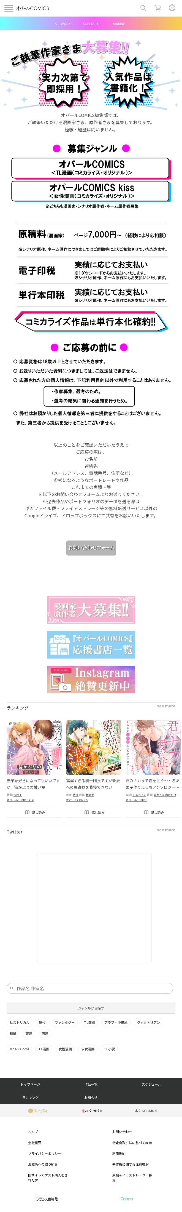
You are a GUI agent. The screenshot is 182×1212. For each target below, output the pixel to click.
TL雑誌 (89, 1022)
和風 (13, 1033)
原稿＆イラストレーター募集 (132, 1177)
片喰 (75, 795)
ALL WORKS (63, 23)
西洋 (45, 1033)
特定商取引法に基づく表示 (132, 1142)
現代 (42, 1022)
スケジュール (151, 1084)
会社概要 (34, 1142)
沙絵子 (17, 795)
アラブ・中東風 (115, 1022)
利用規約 (119, 1153)
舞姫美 (90, 795)
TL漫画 (43, 1048)
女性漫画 (65, 1048)
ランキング (30, 1097)
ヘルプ (33, 1131)
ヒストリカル (19, 1022)
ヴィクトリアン (148, 1022)
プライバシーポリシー (44, 1153)
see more (166, 705)
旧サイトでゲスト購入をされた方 (48, 1177)
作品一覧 (90, 1084)
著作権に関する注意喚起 (130, 1164)
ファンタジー (65, 1022)
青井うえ (159, 795)
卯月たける (172, 795)
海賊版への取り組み (43, 1164)
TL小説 (109, 1048)
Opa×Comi (19, 1048)
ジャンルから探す (91, 1008)
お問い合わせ (122, 1131)
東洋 (29, 1033)
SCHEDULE (91, 23)
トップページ (30, 1084)
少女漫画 (87, 1048)
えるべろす (139, 795)
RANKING (119, 23)
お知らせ (90, 1097)
